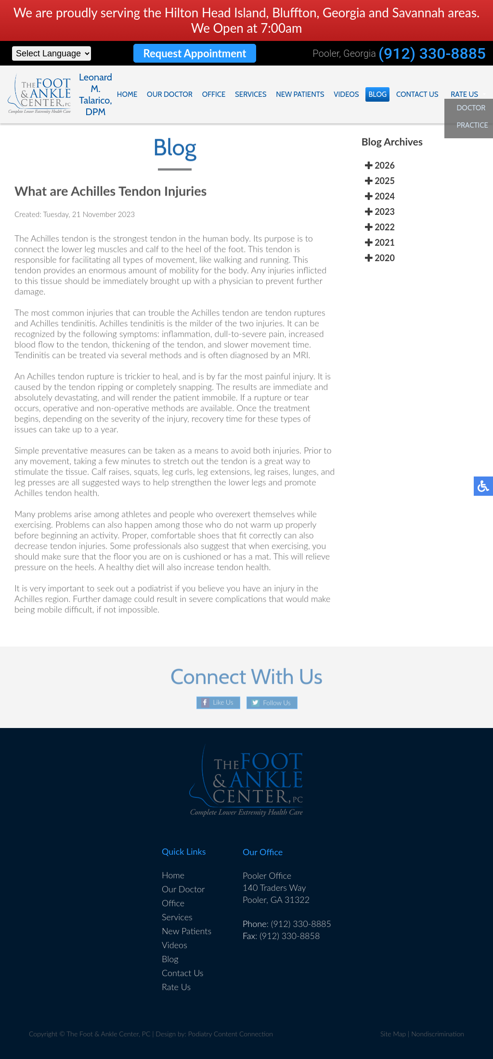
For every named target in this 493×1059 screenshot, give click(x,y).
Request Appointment (194, 53)
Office (219, 94)
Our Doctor (176, 94)
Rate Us (465, 94)
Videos (349, 94)
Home (134, 94)
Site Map (393, 1034)
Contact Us (419, 94)
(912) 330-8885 (432, 53)
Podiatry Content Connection (230, 1034)
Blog (380, 94)
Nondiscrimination (437, 1034)
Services (255, 94)
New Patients (304, 94)
